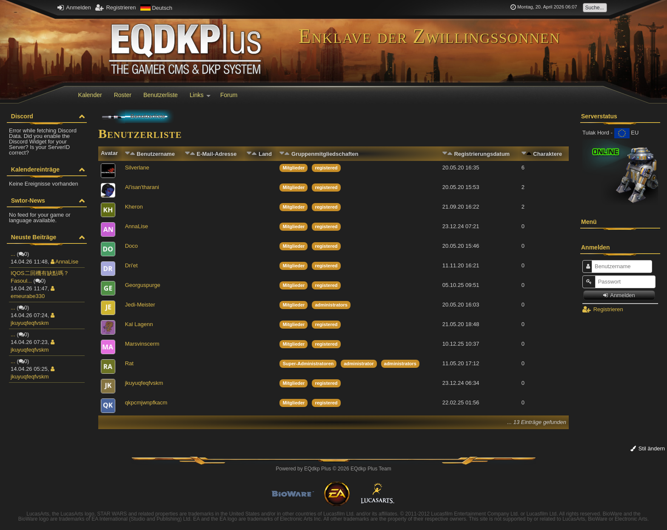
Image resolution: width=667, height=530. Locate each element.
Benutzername (156, 154)
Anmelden (74, 7)
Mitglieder (293, 167)
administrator (358, 363)
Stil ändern (647, 448)
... (13, 254)
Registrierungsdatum (482, 154)
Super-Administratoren (308, 363)
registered (326, 167)
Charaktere (547, 154)
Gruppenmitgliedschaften (324, 154)
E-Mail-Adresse (217, 154)
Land (265, 154)
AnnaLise (64, 261)
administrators (331, 304)
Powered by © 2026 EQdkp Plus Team (333, 469)
